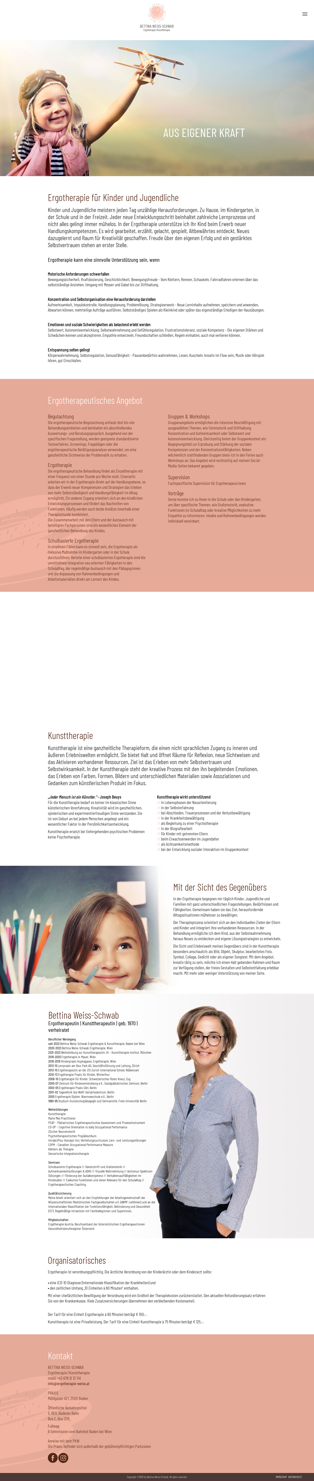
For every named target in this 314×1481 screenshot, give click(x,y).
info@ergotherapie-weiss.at (69, 1383)
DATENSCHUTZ (295, 1477)
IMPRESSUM (281, 1477)
